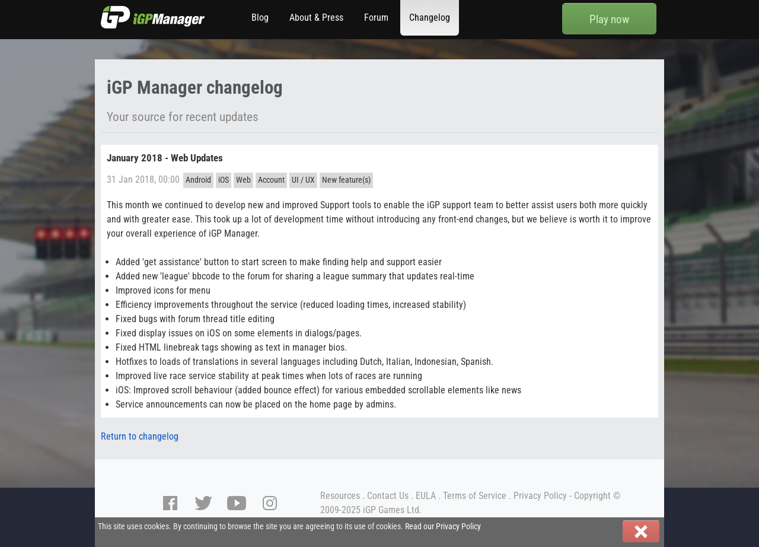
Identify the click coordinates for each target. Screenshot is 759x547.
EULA (426, 495)
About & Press (316, 17)
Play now (609, 19)
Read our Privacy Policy (443, 526)
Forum (376, 17)
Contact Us (388, 495)
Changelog (429, 17)
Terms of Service (474, 495)
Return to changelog (139, 436)
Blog (260, 17)
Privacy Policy (540, 495)
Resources (340, 495)
